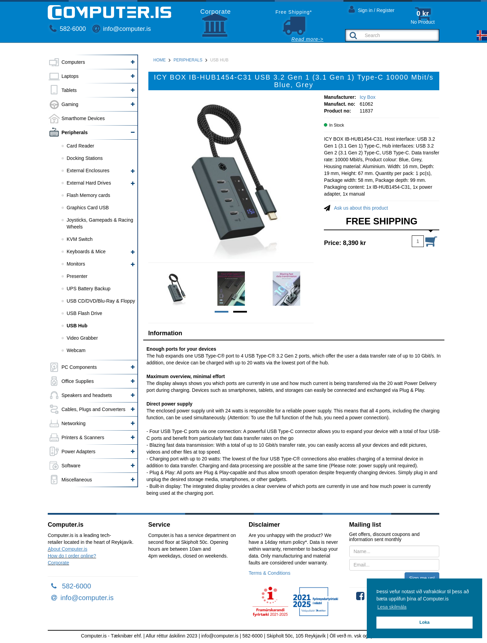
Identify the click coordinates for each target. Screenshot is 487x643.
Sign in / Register (372, 9)
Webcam (76, 350)
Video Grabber (82, 338)
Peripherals (74, 132)
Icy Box (367, 97)
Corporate (58, 562)
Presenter (77, 276)
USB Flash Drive (84, 313)
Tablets (69, 90)
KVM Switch (79, 239)
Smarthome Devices (83, 118)
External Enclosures (88, 170)
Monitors (76, 264)
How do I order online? (72, 556)
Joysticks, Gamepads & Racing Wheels (100, 223)
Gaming (69, 104)
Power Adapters (78, 451)
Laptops (70, 76)
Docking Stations (85, 158)
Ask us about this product (361, 208)
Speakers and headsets (86, 395)
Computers (73, 62)
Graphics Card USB (88, 207)
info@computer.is (121, 28)
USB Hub (77, 325)
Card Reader (80, 146)
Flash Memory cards (88, 195)
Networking (73, 423)
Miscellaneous (76, 479)
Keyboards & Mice (86, 251)
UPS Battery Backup (89, 288)
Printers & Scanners (82, 437)
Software (70, 465)
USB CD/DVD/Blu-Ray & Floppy (101, 301)
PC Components (79, 367)
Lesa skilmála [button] (392, 607)
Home (160, 60)
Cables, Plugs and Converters (93, 409)
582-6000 (67, 28)
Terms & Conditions (269, 573)
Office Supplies (77, 381)
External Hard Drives (89, 183)
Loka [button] (424, 622)
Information (165, 333)
